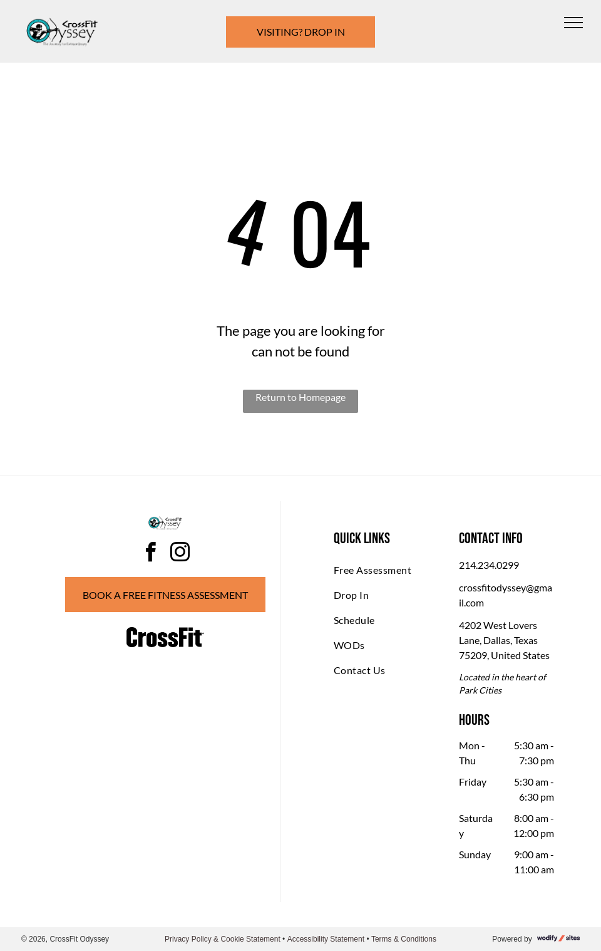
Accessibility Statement (325, 939)
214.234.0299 (489, 565)
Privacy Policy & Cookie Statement (222, 939)
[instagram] (180, 554)
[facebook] (151, 554)
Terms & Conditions (403, 939)
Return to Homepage (300, 397)
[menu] (573, 22)
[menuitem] (381, 570)
